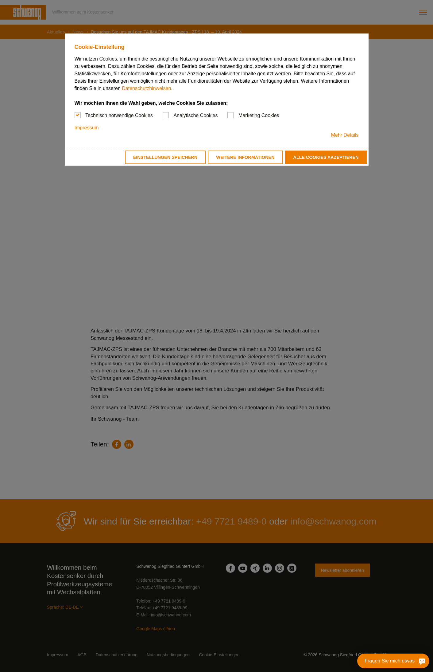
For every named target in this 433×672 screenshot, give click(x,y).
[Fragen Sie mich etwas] (405, 661)
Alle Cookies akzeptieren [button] (326, 157)
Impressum (87, 127)
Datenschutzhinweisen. (147, 88)
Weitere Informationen (245, 157)
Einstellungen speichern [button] (165, 157)
